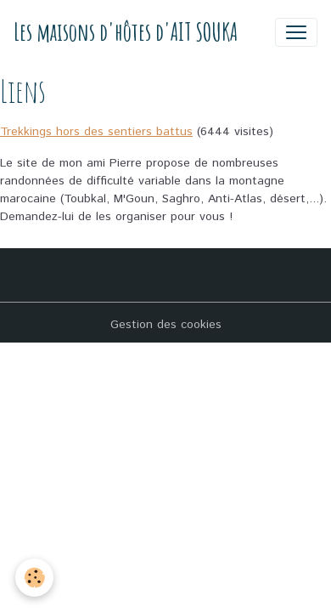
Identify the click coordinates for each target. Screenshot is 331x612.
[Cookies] (34, 577)
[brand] (126, 32)
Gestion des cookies (166, 324)
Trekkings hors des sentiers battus (96, 131)
